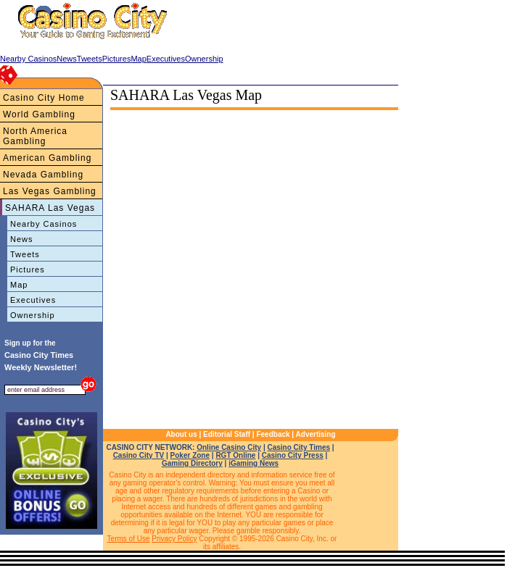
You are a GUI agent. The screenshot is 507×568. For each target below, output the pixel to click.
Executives (33, 300)
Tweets (25, 254)
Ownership (32, 315)
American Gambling (47, 158)
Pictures (27, 269)
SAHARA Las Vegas (50, 208)
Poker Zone (190, 455)
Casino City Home (44, 98)
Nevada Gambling (43, 175)
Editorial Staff (226, 434)
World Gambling (39, 114)
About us (181, 434)
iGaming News (253, 463)
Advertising (316, 434)
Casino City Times (299, 447)
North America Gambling (35, 136)
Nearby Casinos (43, 224)
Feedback (272, 434)
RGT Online (235, 455)
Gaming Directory (192, 463)
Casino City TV (139, 455)
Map (19, 284)
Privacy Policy (174, 539)
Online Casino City (229, 447)
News (21, 239)
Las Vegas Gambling (49, 191)
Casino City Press (292, 455)
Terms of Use (128, 539)
